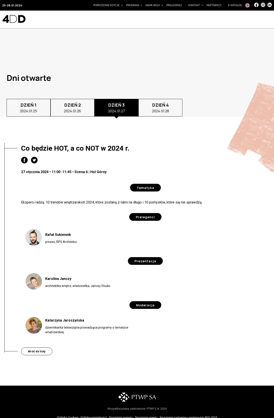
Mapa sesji (152, 5)
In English (247, 5)
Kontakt (194, 5)
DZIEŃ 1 (28, 108)
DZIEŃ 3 (116, 108)
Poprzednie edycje (106, 5)
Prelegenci (174, 5)
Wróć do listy (36, 351)
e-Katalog (235, 5)
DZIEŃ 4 (160, 108)
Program (132, 5)
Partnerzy (214, 5)
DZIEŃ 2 (72, 108)
